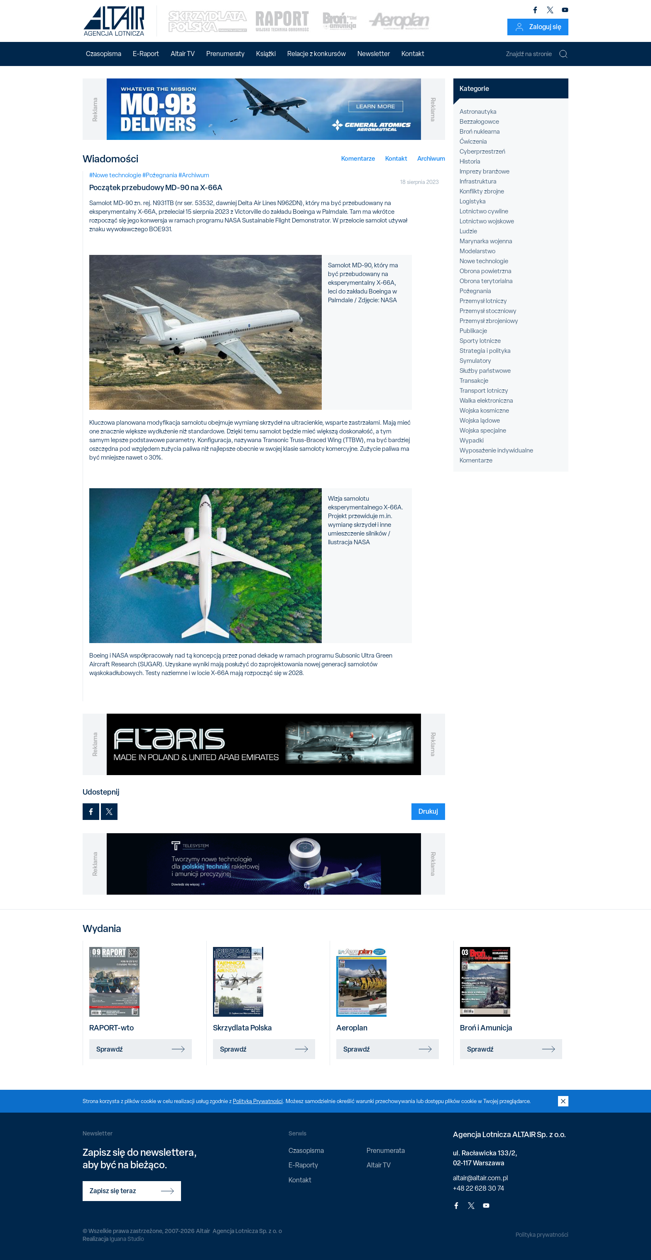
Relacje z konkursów (316, 53)
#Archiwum (194, 175)
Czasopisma (103, 53)
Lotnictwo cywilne (484, 211)
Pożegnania (475, 291)
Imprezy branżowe (484, 171)
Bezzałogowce (479, 121)
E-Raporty (303, 1165)
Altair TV (183, 53)
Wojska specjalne (483, 430)
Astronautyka (478, 112)
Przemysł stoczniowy (488, 311)
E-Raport (146, 53)
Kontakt (412, 53)
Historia (470, 161)
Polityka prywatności (542, 1234)
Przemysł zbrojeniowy (489, 321)
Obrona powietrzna (486, 271)
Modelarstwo (477, 251)
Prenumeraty (225, 53)
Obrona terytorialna (486, 281)
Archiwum (431, 158)
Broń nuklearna (480, 131)
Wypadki (472, 440)
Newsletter (373, 53)
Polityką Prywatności (258, 1101)
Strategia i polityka (485, 351)
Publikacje (473, 331)
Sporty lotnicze (480, 341)
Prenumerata (386, 1150)
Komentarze (358, 158)
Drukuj (428, 811)
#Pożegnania (159, 175)
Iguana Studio (127, 1239)
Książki (266, 53)
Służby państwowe (485, 371)
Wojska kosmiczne (484, 410)
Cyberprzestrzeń (482, 151)
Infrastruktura (478, 181)
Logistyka (473, 201)
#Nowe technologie (115, 175)
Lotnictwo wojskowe (487, 221)
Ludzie (468, 231)
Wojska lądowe (480, 420)
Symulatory (475, 361)
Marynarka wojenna (486, 241)
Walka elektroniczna (486, 400)
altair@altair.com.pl (480, 1178)
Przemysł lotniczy (483, 301)
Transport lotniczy (484, 391)
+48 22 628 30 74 (478, 1188)
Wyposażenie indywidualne (496, 450)
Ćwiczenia (473, 141)
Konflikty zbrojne (482, 191)
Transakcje (474, 381)
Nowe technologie (484, 261)
